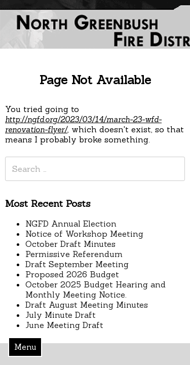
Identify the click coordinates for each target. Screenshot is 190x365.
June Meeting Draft (64, 325)
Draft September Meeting (77, 264)
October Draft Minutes (70, 244)
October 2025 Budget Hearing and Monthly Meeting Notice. (95, 289)
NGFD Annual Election (71, 223)
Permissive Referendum (74, 254)
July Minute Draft (60, 315)
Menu (25, 347)
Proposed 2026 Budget (72, 274)
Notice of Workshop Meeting (84, 234)
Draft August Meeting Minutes (86, 305)
